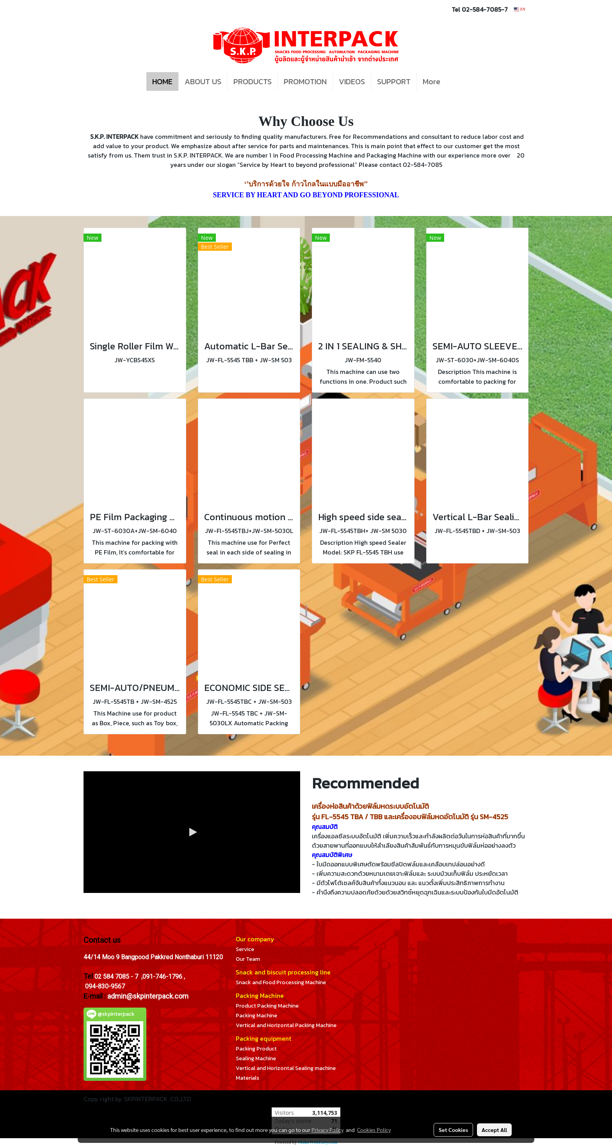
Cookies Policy (374, 1129)
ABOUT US (203, 81)
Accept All (494, 1129)
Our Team (248, 959)
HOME (162, 81)
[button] (458, 81)
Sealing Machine (256, 1058)
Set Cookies (453, 1129)
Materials (247, 1078)
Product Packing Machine (267, 1006)
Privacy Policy (327, 1129)
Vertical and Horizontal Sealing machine (286, 1068)
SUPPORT (394, 81)
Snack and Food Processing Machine (281, 982)
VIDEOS (352, 81)
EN (519, 9)
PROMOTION (305, 81)
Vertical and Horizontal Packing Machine (286, 1025)
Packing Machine (256, 1015)
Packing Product (256, 1049)
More (431, 81)
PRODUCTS (252, 81)
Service (245, 949)
